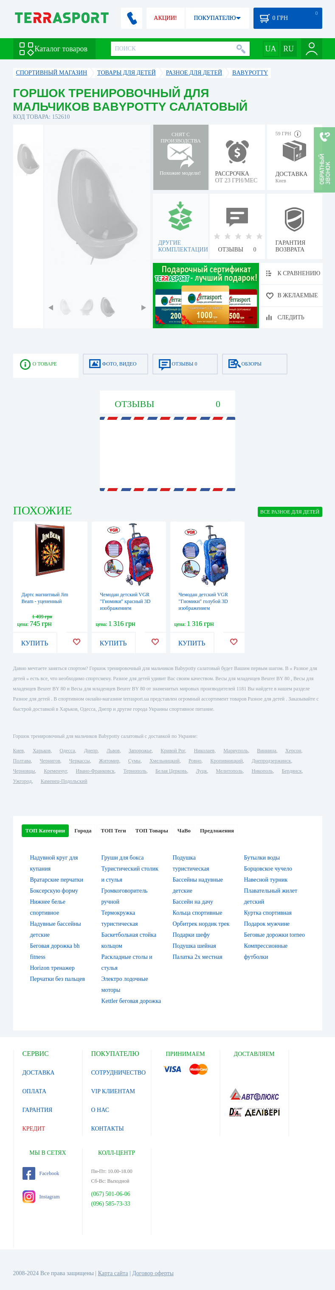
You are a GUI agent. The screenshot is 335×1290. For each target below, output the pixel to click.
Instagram (41, 1196)
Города (82, 830)
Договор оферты (153, 1273)
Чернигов (50, 761)
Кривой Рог (172, 751)
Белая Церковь (171, 771)
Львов (113, 751)
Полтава (22, 761)
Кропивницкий (226, 761)
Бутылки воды (262, 857)
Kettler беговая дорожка (131, 1001)
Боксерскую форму (54, 891)
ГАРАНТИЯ (38, 1110)
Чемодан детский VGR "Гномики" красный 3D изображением (125, 601)
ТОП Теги (113, 830)
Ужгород (22, 781)
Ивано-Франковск (95, 771)
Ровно (195, 761)
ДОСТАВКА (39, 1072)
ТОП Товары (151, 830)
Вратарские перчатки (57, 880)
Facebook (41, 1173)
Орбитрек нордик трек (201, 924)
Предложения (217, 830)
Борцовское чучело (268, 869)
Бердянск (292, 771)
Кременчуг (55, 771)
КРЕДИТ (34, 1128)
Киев (18, 751)
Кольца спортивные (197, 913)
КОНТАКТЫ (107, 1128)
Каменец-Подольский (64, 781)
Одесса (67, 751)
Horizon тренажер (52, 968)
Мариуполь (235, 751)
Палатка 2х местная (197, 957)
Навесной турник (266, 880)
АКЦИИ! (165, 18)
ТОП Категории (45, 830)
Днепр (91, 751)
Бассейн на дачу (193, 902)
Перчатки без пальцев (57, 979)
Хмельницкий (164, 761)
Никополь (262, 771)
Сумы (134, 761)
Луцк (201, 771)
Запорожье (140, 751)
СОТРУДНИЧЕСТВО (118, 1072)
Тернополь (135, 771)
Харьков (42, 751)
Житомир (109, 761)
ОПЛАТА (35, 1091)
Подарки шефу (191, 935)
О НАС (100, 1110)
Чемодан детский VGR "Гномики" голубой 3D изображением (203, 601)
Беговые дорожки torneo (274, 935)
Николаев (204, 751)
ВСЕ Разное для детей (290, 512)
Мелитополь (229, 771)
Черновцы (24, 771)
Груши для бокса (122, 857)
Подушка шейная (195, 946)
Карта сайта (113, 1273)
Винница (266, 751)
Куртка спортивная (268, 913)
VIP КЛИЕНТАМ (113, 1091)
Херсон (293, 751)
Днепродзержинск (271, 761)
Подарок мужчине (267, 924)
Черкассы (79, 761)
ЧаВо (184, 830)
